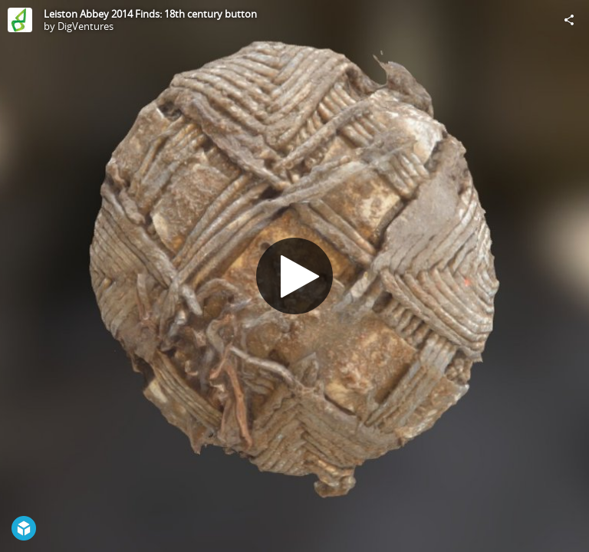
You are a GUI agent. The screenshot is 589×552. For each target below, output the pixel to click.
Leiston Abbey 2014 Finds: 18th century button (150, 14)
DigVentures (86, 26)
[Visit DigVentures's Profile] (20, 20)
